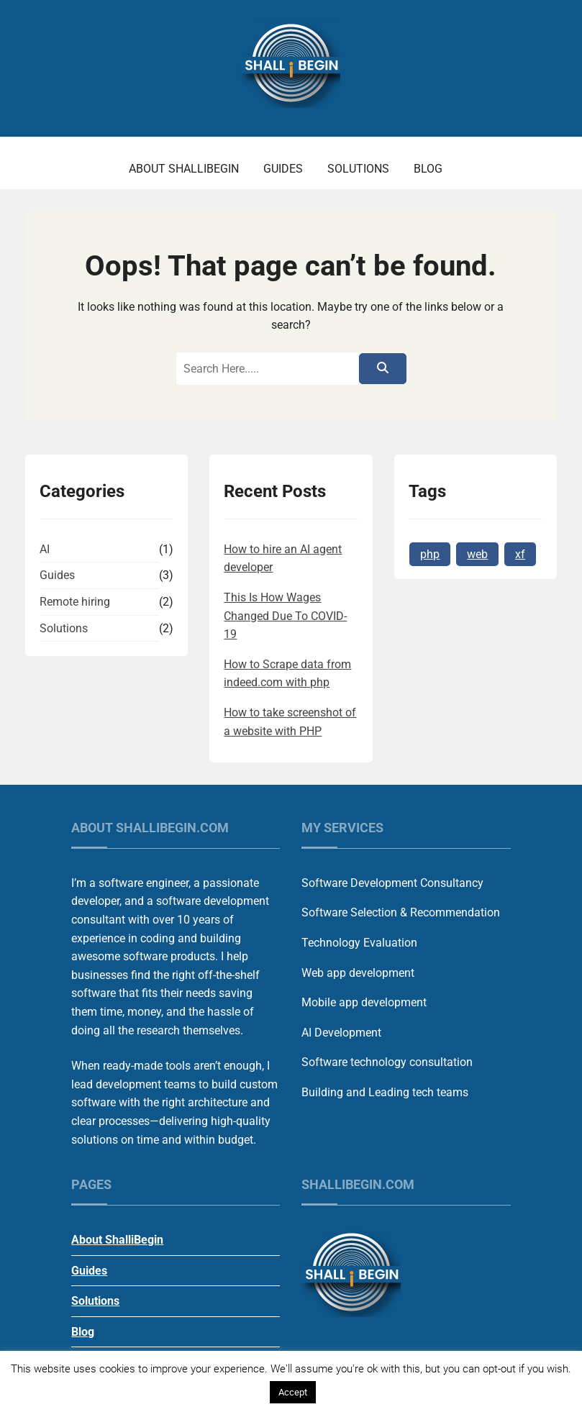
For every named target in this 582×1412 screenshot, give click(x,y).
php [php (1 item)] (430, 554)
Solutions (358, 169)
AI (45, 549)
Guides (283, 169)
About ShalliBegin (184, 169)
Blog (428, 169)
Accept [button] (292, 1392)
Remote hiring (75, 602)
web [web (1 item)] (477, 554)
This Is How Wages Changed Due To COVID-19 (285, 616)
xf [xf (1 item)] (520, 554)
